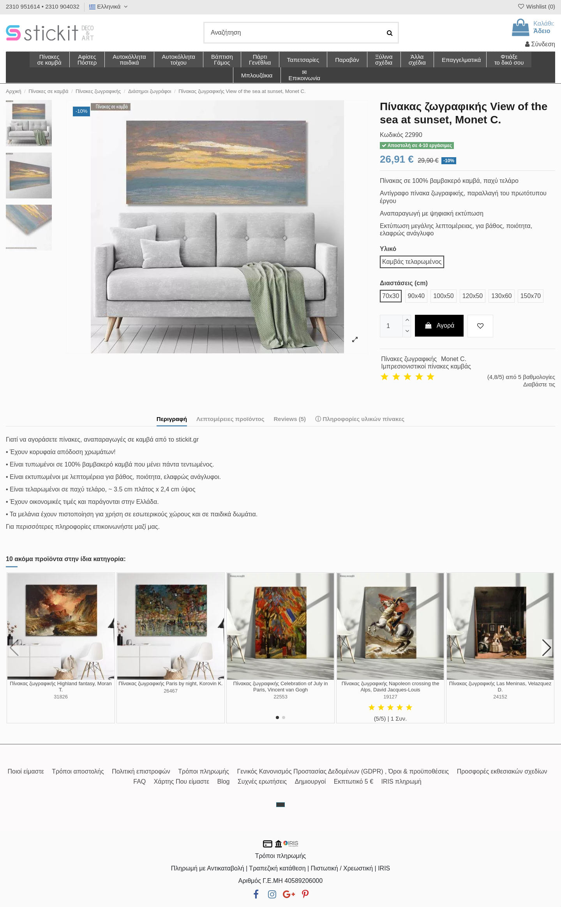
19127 (390, 697)
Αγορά (439, 325)
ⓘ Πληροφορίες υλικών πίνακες (359, 419)
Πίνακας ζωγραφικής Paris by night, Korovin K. (170, 683)
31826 (61, 697)
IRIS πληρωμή (401, 781)
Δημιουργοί (310, 781)
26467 (171, 691)
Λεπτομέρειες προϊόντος (230, 419)
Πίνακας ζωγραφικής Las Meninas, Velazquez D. (500, 687)
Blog (223, 781)
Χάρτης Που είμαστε (181, 781)
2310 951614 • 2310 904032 (42, 6)
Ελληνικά (109, 6)
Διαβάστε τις (539, 384)
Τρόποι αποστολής (78, 771)
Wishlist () (536, 6)
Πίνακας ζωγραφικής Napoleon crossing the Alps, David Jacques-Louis (390, 687)
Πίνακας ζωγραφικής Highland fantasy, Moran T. (60, 687)
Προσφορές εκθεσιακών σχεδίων (502, 771)
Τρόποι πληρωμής (203, 771)
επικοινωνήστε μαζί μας (125, 526)
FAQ (139, 781)
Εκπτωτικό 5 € (353, 781)
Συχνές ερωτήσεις (262, 781)
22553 (280, 697)
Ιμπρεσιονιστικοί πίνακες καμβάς (426, 366)
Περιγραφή (172, 419)
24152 (500, 697)
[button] (417, 59)
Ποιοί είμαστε (25, 771)
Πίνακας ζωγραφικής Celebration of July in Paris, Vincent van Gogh (280, 687)
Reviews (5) (289, 419)
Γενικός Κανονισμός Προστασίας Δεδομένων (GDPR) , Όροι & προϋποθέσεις (343, 771)
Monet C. (453, 359)
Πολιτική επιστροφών (141, 771)
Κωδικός (391, 135)
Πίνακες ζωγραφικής (409, 359)
